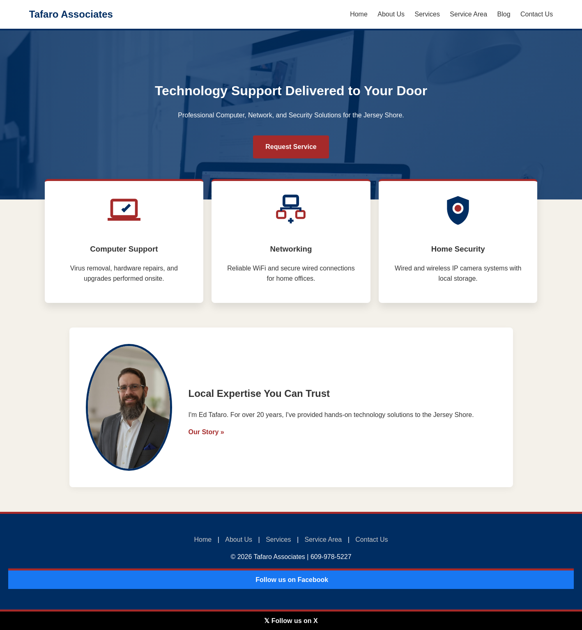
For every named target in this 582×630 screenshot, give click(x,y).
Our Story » (206, 431)
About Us (391, 14)
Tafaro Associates (71, 14)
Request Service (291, 146)
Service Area (468, 14)
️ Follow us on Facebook (291, 579)
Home (359, 14)
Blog (504, 14)
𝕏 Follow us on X (290, 620)
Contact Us (536, 14)
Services (427, 14)
